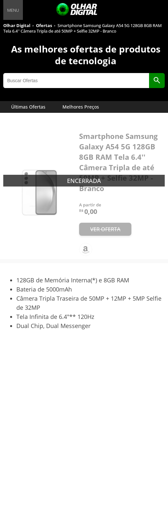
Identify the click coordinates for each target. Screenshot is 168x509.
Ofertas (44, 25)
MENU (13, 10)
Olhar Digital (16, 25)
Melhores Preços (80, 107)
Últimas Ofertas (28, 107)
